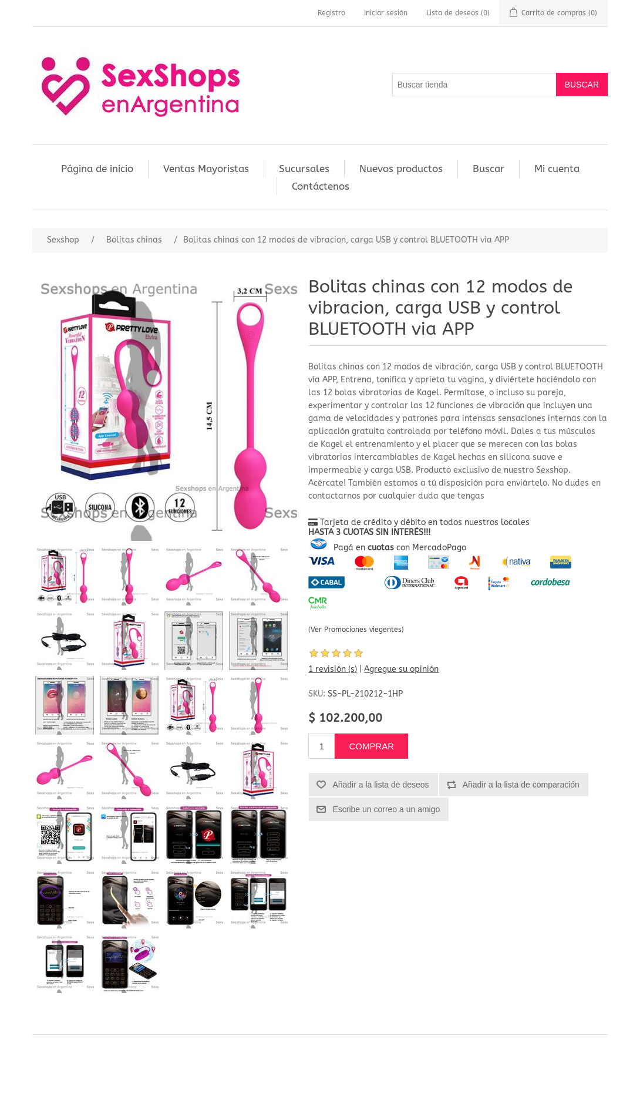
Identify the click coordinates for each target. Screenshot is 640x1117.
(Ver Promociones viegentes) (356, 629)
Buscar (488, 168)
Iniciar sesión (385, 13)
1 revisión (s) (332, 669)
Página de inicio (97, 168)
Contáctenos (320, 186)
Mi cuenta (557, 168)
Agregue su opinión (401, 669)
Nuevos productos (401, 168)
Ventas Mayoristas (206, 168)
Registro (331, 13)
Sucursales (304, 168)
